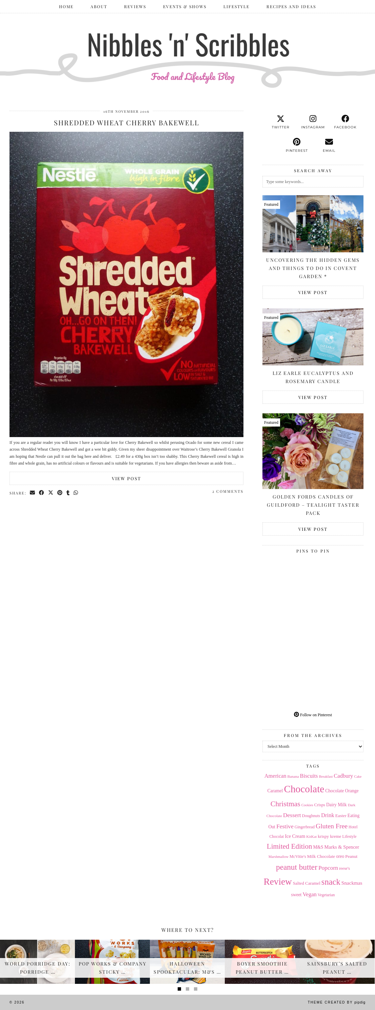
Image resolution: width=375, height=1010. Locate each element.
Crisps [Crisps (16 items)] (319, 804)
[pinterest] (297, 145)
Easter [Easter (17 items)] (341, 815)
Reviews (135, 6)
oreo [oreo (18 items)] (340, 856)
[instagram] (313, 122)
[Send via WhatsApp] (76, 492)
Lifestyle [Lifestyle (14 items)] (349, 836)
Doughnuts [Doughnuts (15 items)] (311, 815)
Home (66, 6)
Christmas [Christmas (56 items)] (285, 804)
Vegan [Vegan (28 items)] (309, 894)
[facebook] (345, 122)
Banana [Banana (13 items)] (293, 776)
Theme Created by (337, 1002)
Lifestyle (236, 6)
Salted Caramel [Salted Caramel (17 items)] (306, 883)
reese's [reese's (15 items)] (344, 868)
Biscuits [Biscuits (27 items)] (309, 776)
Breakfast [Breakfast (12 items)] (326, 776)
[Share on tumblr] (68, 492)
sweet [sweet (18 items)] (296, 894)
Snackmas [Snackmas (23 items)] (351, 883)
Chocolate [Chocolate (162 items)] (304, 788)
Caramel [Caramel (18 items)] (275, 790)
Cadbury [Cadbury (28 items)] (343, 776)
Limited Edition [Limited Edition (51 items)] (289, 846)
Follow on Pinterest (313, 715)
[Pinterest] (287, 581)
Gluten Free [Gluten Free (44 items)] (332, 826)
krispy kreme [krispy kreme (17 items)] (329, 836)
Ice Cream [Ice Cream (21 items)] (295, 836)
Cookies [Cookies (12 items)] (307, 805)
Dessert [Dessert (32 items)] (292, 815)
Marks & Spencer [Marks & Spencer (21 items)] (341, 847)
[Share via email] (33, 492)
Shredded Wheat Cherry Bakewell (126, 122)
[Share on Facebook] (42, 492)
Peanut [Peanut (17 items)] (351, 856)
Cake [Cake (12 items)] (357, 776)
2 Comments (227, 491)
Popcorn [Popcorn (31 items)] (328, 867)
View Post (126, 478)
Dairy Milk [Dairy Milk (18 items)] (336, 804)
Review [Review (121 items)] (277, 882)
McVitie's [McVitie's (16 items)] (298, 856)
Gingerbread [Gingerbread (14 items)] (305, 827)
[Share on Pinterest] (60, 492)
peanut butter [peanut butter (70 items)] (296, 867)
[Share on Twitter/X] (51, 492)
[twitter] (280, 122)
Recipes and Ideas (291, 6)
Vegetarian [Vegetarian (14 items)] (326, 894)
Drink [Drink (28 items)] (327, 815)
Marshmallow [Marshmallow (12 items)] (279, 857)
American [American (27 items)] (275, 776)
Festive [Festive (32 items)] (285, 826)
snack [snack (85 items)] (330, 881)
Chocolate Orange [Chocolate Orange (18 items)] (341, 790)
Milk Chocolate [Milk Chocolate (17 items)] (321, 856)
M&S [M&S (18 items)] (318, 847)
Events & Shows (184, 6)
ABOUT (99, 6)
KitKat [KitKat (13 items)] (311, 836)
